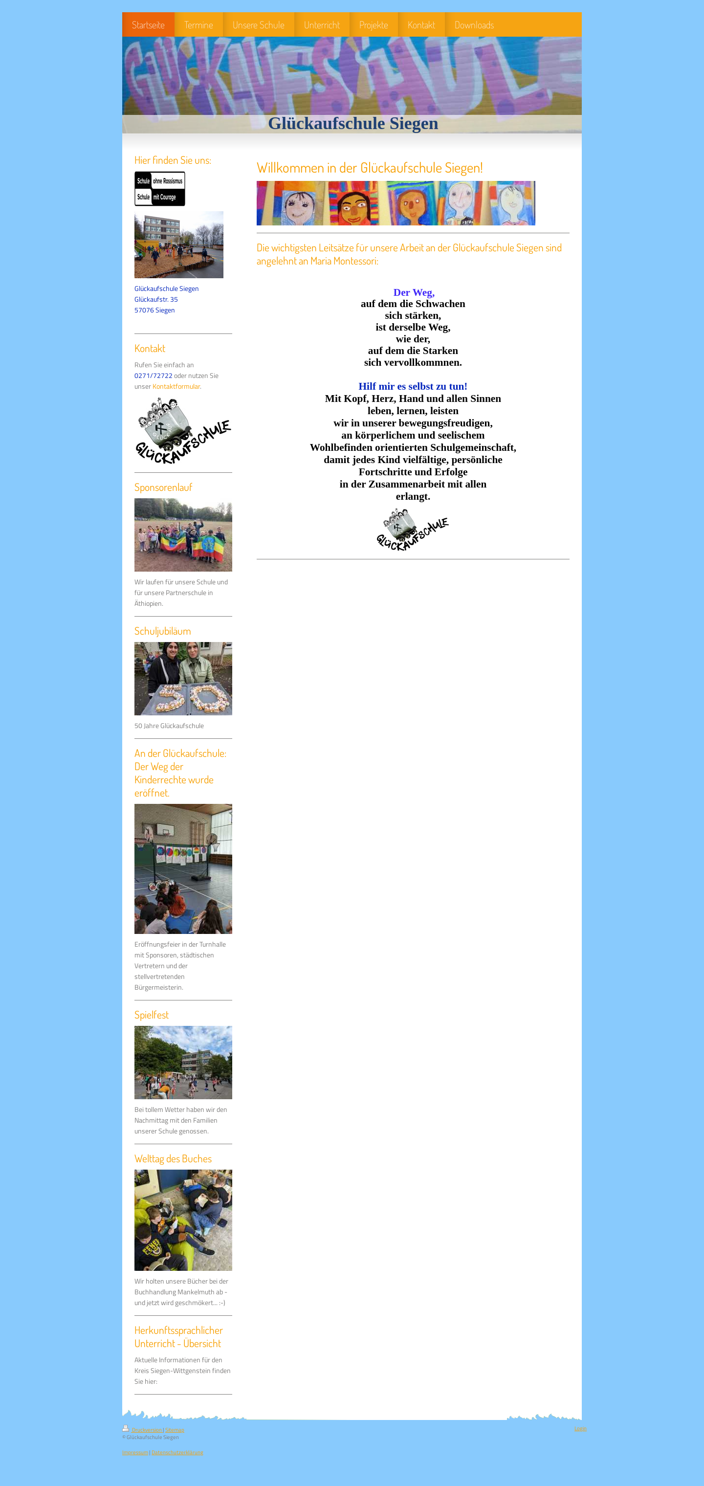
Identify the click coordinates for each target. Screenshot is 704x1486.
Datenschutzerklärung (177, 1452)
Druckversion (142, 1430)
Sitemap (174, 1430)
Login (580, 1428)
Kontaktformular (176, 386)
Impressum (135, 1452)
